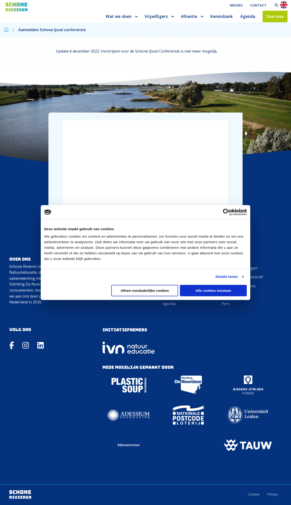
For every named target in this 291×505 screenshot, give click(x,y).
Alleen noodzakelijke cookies (145, 290)
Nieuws (236, 5)
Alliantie (189, 16)
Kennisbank (221, 16)
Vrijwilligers (156, 16)
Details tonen (227, 277)
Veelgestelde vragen (239, 268)
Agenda (247, 16)
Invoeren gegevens (239, 286)
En (284, 5)
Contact (258, 5)
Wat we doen (119, 16)
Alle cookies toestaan (213, 290)
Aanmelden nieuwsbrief (242, 276)
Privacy (272, 494)
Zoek (276, 5)
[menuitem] (236, 5)
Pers (226, 303)
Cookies (254, 494)
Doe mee (275, 16)
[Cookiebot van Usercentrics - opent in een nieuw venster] (226, 212)
